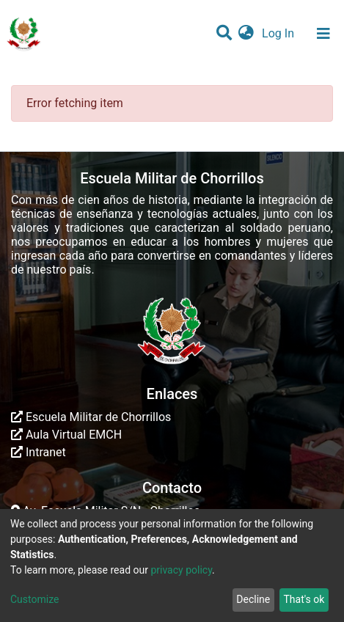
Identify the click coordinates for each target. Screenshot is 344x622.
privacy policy (181, 570)
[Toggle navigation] (323, 33)
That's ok (303, 599)
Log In (279, 33)
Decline (253, 599)
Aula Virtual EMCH (66, 435)
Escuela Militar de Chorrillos (91, 417)
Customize (34, 599)
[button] (246, 34)
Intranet (38, 452)
